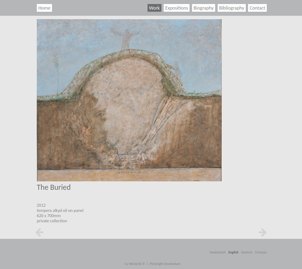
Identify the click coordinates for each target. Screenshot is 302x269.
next (263, 232)
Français (261, 252)
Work (154, 8)
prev (39, 232)
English (233, 252)
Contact (257, 8)
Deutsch (247, 252)
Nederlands (218, 252)
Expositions (176, 8)
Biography (204, 8)
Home (44, 8)
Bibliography (231, 8)
